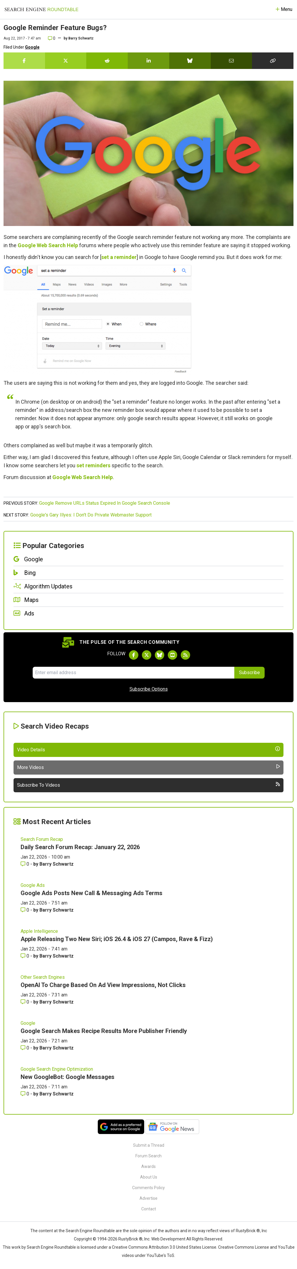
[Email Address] (133, 673)
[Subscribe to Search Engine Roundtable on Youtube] (172, 655)
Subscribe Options (149, 689)
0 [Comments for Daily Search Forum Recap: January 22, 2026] (25, 864)
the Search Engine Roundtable (87, 1230)
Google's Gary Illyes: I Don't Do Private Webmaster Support (91, 515)
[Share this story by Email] (231, 60)
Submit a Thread (148, 1145)
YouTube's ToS (160, 1255)
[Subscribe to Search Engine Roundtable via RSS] (185, 655)
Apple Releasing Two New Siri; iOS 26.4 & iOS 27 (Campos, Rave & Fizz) (117, 939)
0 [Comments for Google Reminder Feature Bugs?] (51, 38)
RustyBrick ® (130, 1239)
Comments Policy (148, 1187)
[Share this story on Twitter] (66, 60)
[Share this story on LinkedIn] (148, 60)
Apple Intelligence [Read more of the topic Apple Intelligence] (39, 931)
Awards (148, 1166)
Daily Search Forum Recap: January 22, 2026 (80, 847)
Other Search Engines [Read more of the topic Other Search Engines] (43, 977)
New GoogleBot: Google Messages (68, 1076)
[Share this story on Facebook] (24, 60)
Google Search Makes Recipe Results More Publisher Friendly (104, 1030)
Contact (148, 1209)
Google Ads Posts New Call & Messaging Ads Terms (91, 893)
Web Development (168, 1239)
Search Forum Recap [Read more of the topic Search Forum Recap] (42, 839)
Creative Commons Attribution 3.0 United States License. (164, 1247)
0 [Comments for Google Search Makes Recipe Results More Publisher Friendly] (25, 1048)
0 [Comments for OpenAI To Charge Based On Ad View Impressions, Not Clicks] (25, 1002)
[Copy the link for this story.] (272, 60)
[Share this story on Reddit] (107, 60)
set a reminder (119, 257)
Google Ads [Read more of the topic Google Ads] (33, 885)
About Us (148, 1177)
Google (32, 47)
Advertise (148, 1198)
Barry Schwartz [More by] (81, 38)
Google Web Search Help (48, 245)
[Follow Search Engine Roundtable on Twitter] (146, 655)
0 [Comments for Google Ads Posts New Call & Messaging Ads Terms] (25, 910)
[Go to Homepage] (41, 9)
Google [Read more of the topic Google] (28, 1023)
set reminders (93, 465)
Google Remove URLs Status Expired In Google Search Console (104, 503)
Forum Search (148, 1156)
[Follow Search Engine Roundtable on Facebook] (133, 655)
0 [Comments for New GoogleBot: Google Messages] (25, 1094)
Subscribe (249, 672)
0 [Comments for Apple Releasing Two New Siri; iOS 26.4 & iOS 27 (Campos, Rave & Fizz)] (25, 956)
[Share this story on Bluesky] (190, 60)
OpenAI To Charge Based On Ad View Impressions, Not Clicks (103, 985)
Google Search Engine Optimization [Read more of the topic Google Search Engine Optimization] (57, 1069)
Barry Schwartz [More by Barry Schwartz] (56, 864)
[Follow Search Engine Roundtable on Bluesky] (159, 655)
